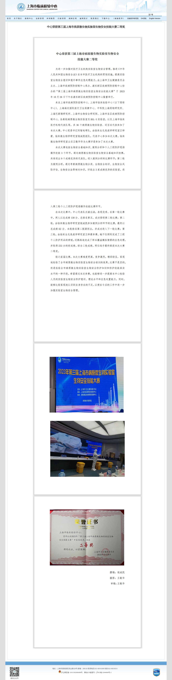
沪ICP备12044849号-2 (104, 672)
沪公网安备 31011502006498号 (70, 672)
